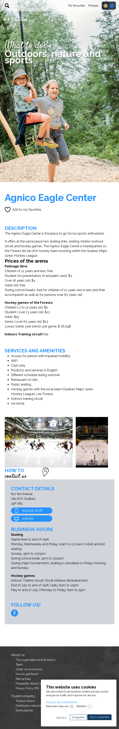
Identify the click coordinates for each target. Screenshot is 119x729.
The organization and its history (36, 659)
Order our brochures (29, 669)
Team (19, 664)
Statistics (81, 706)
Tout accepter (99, 717)
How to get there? (27, 674)
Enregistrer (78, 717)
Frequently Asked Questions (34, 683)
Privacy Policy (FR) (27, 688)
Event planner (24, 710)
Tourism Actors (25, 701)
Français (93, 5)
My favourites (76, 5)
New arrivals (23, 678)
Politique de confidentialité (61, 702)
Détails (61, 717)
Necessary (57, 706)
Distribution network (28, 705)
